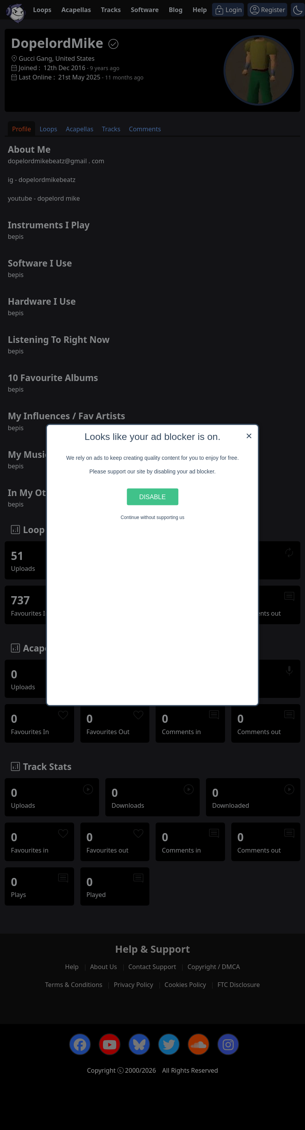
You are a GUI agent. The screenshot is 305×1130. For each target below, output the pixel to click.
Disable (152, 496)
